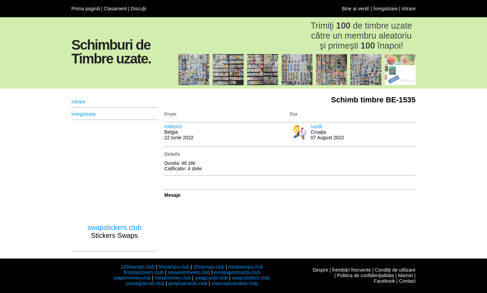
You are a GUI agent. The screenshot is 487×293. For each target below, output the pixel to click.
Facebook (384, 281)
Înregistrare (385, 8)
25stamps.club (208, 267)
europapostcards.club (237, 272)
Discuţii (138, 8)
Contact (407, 281)
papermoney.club (132, 278)
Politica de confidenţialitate (365, 275)
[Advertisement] (115, 172)
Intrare (408, 8)
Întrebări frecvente (351, 270)
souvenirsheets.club (189, 272)
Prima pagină (86, 8)
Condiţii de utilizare (395, 270)
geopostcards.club (188, 283)
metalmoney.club (173, 278)
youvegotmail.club (145, 283)
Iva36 (316, 126)
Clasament (115, 8)
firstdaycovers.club (143, 272)
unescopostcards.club (234, 283)
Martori (405, 275)
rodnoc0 (173, 126)
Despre (320, 270)
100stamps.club (137, 267)
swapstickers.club (114, 227)
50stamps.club (173, 267)
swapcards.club (211, 278)
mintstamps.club (245, 267)
